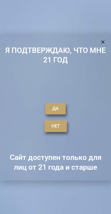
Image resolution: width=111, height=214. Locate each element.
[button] (74, 13)
